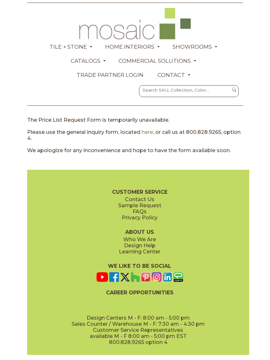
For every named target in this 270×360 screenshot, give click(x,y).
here (147, 132)
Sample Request (139, 205)
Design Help (140, 245)
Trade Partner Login (110, 75)
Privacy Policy (140, 218)
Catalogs (85, 61)
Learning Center (139, 252)
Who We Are (139, 239)
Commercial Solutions (155, 61)
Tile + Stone (68, 47)
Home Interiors (129, 47)
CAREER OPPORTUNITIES (140, 293)
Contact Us (139, 199)
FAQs (140, 212)
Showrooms (192, 47)
